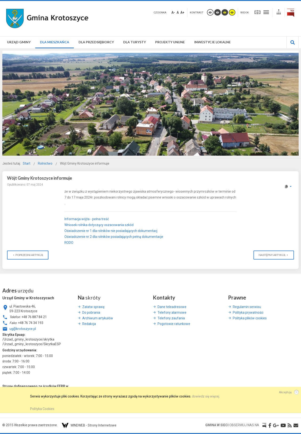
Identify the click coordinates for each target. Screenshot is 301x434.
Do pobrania (91, 312)
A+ (182, 12)
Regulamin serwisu (247, 307)
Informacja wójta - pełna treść (86, 219)
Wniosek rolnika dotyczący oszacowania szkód (99, 225)
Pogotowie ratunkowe (174, 324)
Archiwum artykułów (97, 318)
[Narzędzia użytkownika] (288, 186)
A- (173, 12)
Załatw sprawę (93, 307)
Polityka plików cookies (250, 318)
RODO (68, 242)
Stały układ (257, 12)
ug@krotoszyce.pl (22, 329)
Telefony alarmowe (172, 312)
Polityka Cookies (42, 409)
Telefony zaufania (171, 318)
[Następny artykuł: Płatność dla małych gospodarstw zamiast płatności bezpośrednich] (273, 255)
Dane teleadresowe (172, 307)
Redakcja (89, 324)
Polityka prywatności (248, 312)
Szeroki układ (266, 12)
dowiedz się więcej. (206, 396)
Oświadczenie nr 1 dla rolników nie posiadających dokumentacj (110, 231)
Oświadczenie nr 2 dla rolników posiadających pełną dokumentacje (113, 237)
